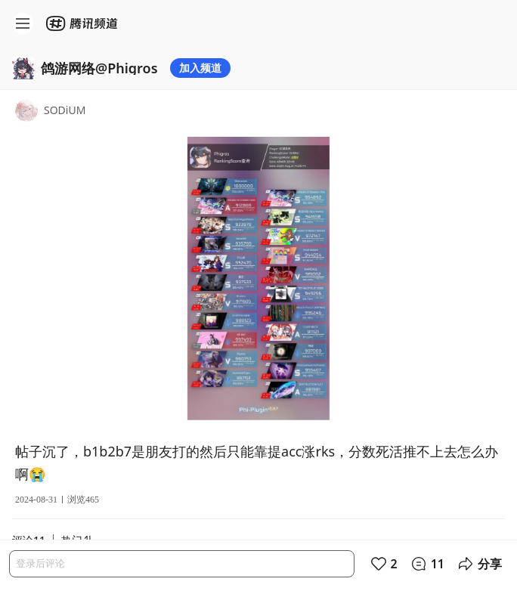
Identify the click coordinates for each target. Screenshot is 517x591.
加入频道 (200, 67)
